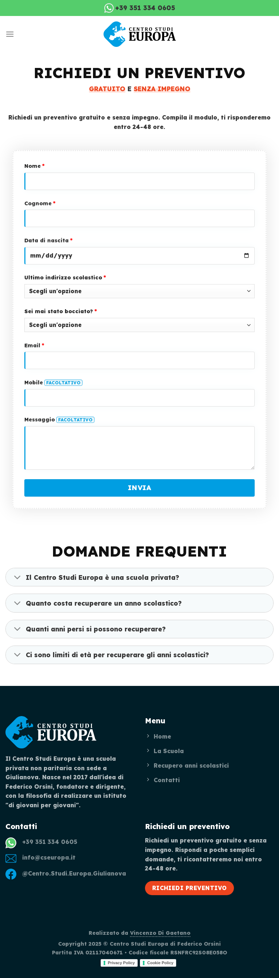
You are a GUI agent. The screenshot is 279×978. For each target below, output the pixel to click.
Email (34, 345)
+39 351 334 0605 (49, 841)
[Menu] (9, 34)
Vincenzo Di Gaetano (160, 933)
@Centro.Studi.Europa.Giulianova (74, 873)
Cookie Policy (160, 963)
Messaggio (59, 419)
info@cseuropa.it (49, 857)
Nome (34, 166)
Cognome (40, 203)
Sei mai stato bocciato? (60, 311)
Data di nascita (48, 240)
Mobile (53, 382)
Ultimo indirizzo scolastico (65, 277)
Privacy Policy (121, 963)
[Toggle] (18, 578)
